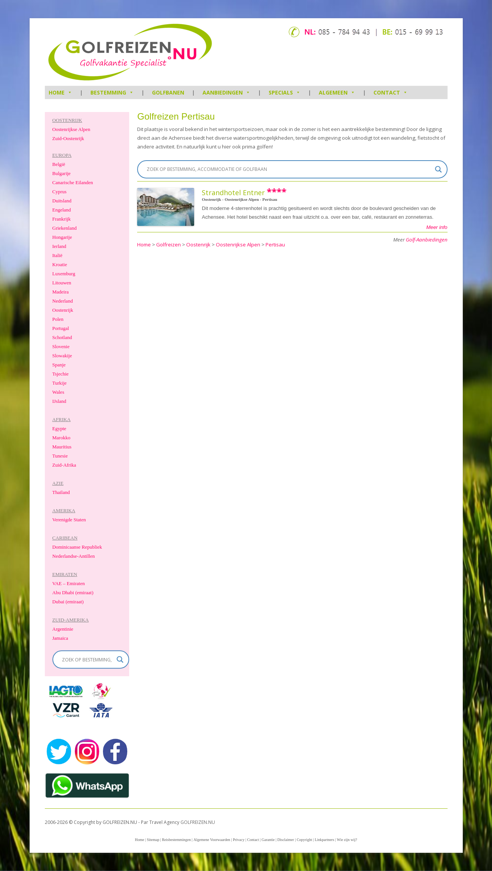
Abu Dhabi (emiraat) (72, 592)
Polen (58, 319)
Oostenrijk (62, 310)
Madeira (60, 292)
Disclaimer (285, 840)
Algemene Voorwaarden (211, 840)
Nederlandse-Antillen (73, 556)
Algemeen (337, 92)
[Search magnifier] (438, 169)
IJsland (59, 401)
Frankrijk (61, 219)
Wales (58, 392)
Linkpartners (324, 840)
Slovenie (61, 346)
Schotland (62, 337)
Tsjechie (60, 374)
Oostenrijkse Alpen (71, 129)
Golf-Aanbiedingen (427, 239)
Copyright (304, 840)
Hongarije (62, 237)
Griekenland (64, 228)
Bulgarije (61, 173)
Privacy (239, 840)
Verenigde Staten (69, 519)
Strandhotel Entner (233, 192)
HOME (60, 92)
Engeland (61, 210)
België (58, 164)
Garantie (268, 840)
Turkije (59, 383)
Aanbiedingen (226, 92)
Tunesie (60, 456)
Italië (57, 255)
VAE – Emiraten (68, 583)
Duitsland (62, 201)
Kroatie (59, 264)
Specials (285, 92)
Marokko (61, 437)
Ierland (59, 246)
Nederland (62, 301)
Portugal (60, 328)
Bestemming (112, 92)
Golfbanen (168, 92)
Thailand (61, 492)
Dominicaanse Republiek (77, 547)
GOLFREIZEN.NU (197, 822)
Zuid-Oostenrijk (68, 138)
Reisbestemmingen (176, 840)
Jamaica (60, 638)
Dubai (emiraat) (68, 601)
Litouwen (61, 283)
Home (139, 840)
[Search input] (289, 169)
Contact (390, 92)
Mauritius (62, 447)
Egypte (59, 428)
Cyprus (59, 191)
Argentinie (62, 629)
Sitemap (153, 840)
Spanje (59, 365)
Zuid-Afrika (64, 465)
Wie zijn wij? (347, 840)
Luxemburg (63, 273)
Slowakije (62, 355)
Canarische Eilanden (72, 182)
